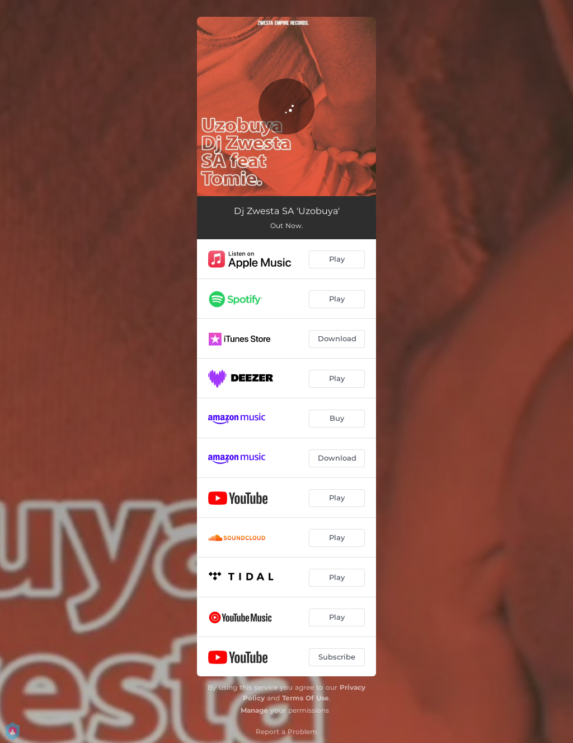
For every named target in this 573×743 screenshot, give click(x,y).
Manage (254, 710)
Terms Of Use (305, 698)
